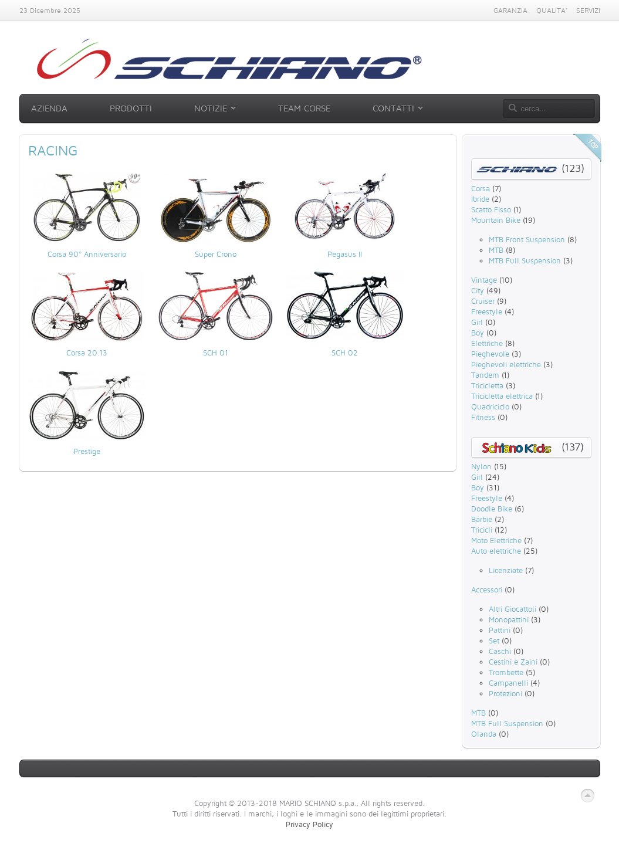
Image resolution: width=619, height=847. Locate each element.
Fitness (483, 417)
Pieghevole (490, 353)
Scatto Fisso (491, 209)
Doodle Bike (491, 508)
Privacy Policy (309, 824)
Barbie (481, 519)
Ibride (480, 199)
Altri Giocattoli (512, 609)
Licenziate (506, 570)
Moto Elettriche (496, 540)
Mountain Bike (495, 220)
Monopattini (509, 619)
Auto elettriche (496, 550)
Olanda (483, 733)
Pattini (499, 630)
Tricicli (481, 529)
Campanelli (508, 682)
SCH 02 (345, 352)
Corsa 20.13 (86, 352)
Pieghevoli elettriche (506, 364)
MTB (496, 250)
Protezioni (505, 693)
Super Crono (215, 254)
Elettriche (487, 343)
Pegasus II (344, 254)
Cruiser (483, 301)
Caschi (500, 651)
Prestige (86, 451)
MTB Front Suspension (527, 239)
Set (494, 640)
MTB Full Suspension (525, 260)
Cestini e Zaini (513, 661)
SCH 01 (215, 352)
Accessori (486, 589)
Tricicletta (487, 385)
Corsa (480, 188)
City (477, 290)
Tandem (485, 375)
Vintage (484, 279)
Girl (477, 322)
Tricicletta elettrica (502, 396)
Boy (477, 332)
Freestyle (486, 311)
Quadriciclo (490, 406)
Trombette (506, 672)
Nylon (481, 466)
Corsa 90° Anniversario (87, 254)
